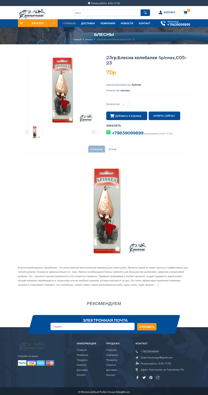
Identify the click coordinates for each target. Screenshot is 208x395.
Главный (82, 350)
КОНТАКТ (169, 12)
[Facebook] (137, 376)
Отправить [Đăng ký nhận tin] (146, 325)
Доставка (82, 370)
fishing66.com (123, 390)
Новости (82, 365)
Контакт (81, 375)
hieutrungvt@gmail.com (159, 356)
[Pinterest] (151, 376)
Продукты (82, 360)
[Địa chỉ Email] (92, 325)
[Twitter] (144, 376)
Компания (82, 355)
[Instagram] (157, 376)
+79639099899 (178, 25)
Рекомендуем (104, 302)
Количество (113, 103)
